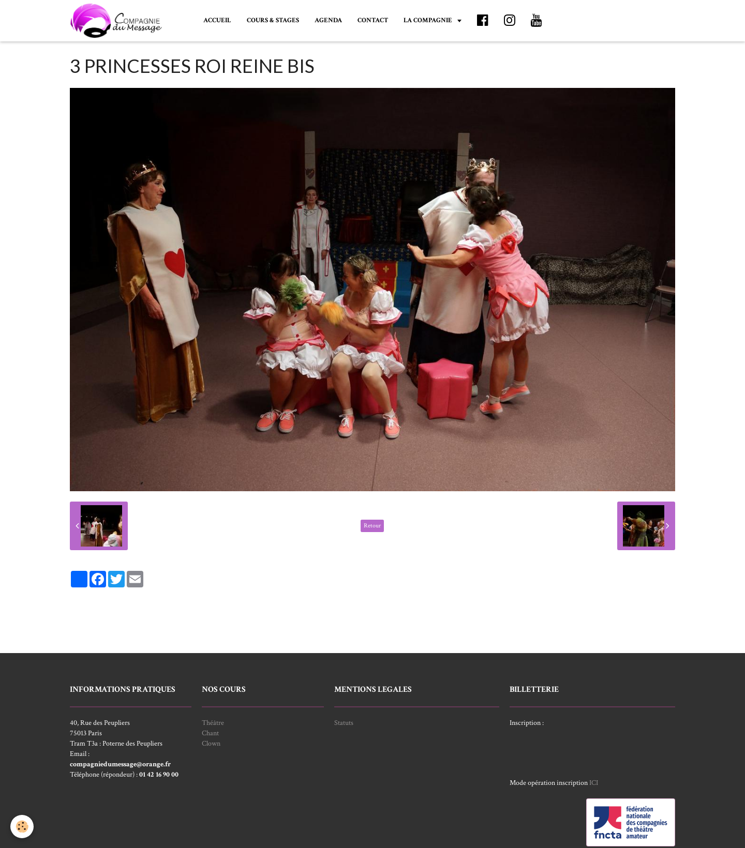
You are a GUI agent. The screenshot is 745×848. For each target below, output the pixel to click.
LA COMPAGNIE (429, 20)
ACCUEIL (217, 20)
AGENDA (328, 20)
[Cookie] (22, 826)
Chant (210, 733)
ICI (593, 783)
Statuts (343, 723)
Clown (211, 743)
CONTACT (372, 20)
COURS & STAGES (273, 20)
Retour (372, 525)
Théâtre (213, 723)
